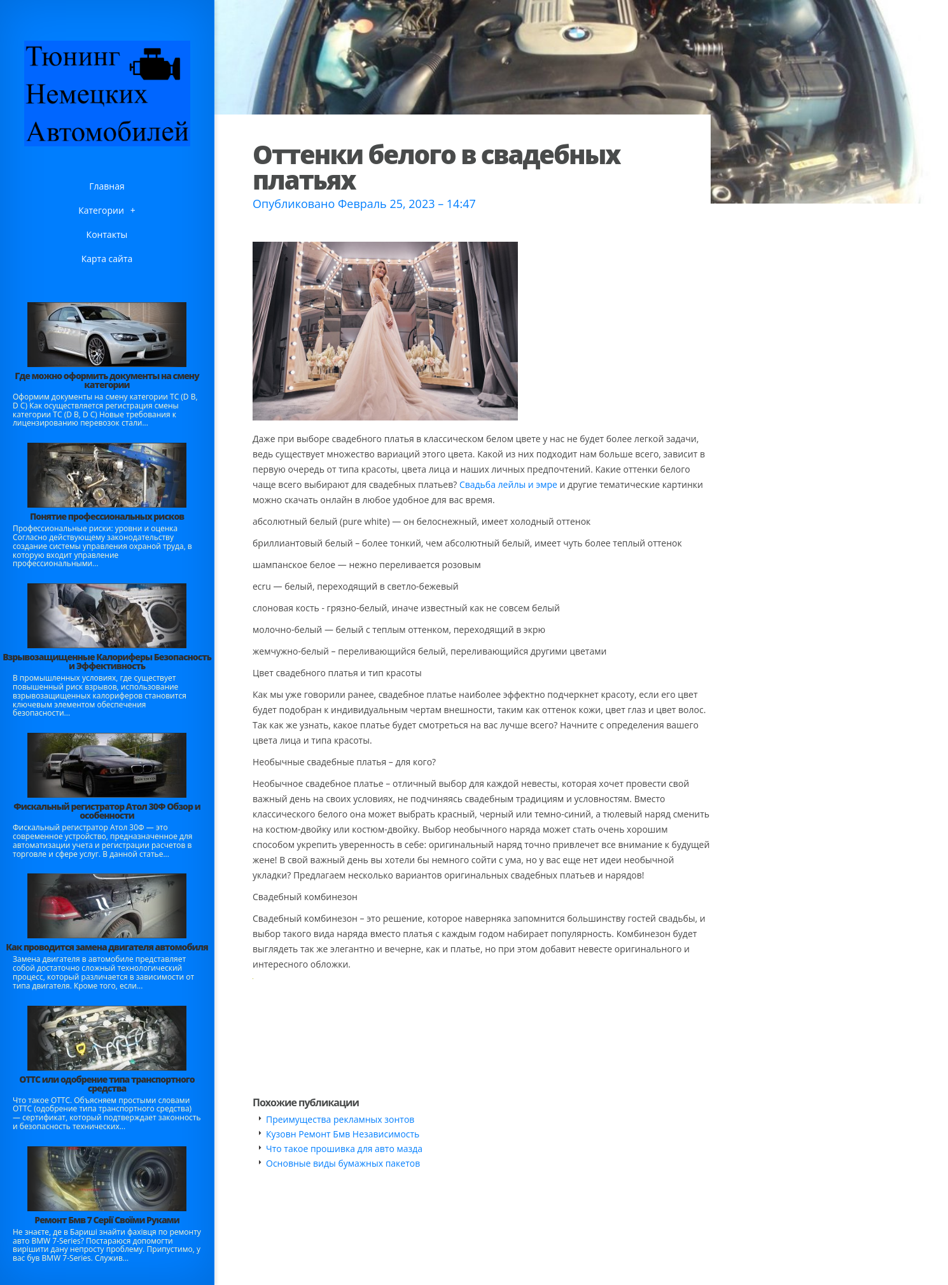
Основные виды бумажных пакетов (343, 1163)
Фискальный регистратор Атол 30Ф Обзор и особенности (106, 810)
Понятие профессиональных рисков (107, 516)
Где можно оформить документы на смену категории (107, 380)
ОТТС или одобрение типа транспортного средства (107, 1083)
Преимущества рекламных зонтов (340, 1119)
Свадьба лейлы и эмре (508, 484)
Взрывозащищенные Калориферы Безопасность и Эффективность (107, 661)
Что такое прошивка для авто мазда (344, 1149)
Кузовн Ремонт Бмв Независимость (342, 1134)
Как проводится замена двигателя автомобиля (106, 947)
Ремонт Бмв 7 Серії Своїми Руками (106, 1220)
